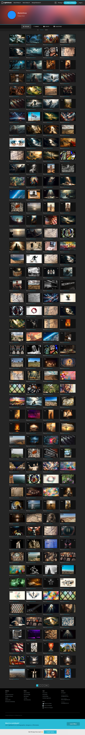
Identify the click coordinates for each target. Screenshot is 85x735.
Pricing (60, 2)
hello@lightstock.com (65, 703)
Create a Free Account (9, 694)
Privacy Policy (45, 694)
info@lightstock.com (64, 696)
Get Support (63, 692)
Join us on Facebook (48, 705)
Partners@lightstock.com (65, 699)
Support (6, 698)
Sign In (80, 3)
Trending (25, 698)
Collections (58, 26)
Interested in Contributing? (10, 701)
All (38, 29)
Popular (27, 26)
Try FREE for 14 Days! (70, 3)
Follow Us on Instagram (48, 707)
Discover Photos (27, 692)
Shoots (47, 26)
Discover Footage (27, 694)
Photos (41, 29)
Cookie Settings (45, 696)
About (6, 692)
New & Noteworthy (27, 699)
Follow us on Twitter (48, 703)
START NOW (50, 732)
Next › (47, 685)
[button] (17, 2)
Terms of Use (45, 692)
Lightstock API (7, 699)
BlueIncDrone (16, 44)
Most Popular (26, 696)
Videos (46, 29)
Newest (37, 26)
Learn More (73, 724)
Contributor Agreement (47, 698)
